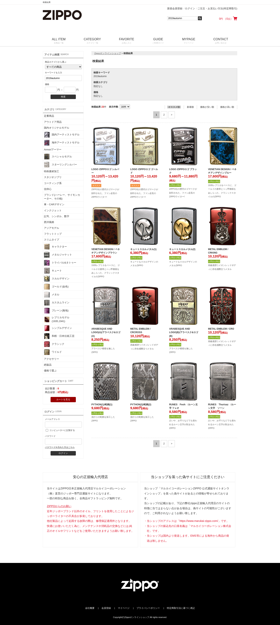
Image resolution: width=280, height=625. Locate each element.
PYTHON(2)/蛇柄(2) (140, 404)
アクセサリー (51, 358)
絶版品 (48, 364)
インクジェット (53, 210)
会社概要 (89, 608)
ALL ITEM (59, 41)
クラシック (54, 344)
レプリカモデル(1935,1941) (56, 319)
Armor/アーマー (52, 149)
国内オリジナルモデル (56, 127)
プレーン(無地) (56, 310)
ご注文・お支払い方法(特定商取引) (217, 8)
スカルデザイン (56, 279)
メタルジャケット (58, 255)
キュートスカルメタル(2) (182, 249)
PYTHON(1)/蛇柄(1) (101, 404)
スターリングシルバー (60, 164)
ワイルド (53, 352)
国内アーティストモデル (62, 135)
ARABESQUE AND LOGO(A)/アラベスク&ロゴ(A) (105, 332)
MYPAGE (188, 41)
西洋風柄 (49, 222)
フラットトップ (53, 233)
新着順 (190, 107)
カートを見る (63, 399)
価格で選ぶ (50, 370)
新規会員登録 (174, 8)
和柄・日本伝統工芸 (59, 336)
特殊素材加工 (51, 171)
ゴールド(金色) (56, 287)
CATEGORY (92, 41)
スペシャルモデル (58, 156)
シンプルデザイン (58, 328)
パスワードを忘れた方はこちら (59, 447)
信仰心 (48, 189)
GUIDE (158, 41)
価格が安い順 (207, 107)
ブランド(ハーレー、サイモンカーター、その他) (62, 196)
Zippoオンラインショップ (107, 53)
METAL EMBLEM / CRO (221, 328)
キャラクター (55, 247)
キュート (53, 271)
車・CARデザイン (54, 204)
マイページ (124, 608)
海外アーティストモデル (62, 143)
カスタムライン (56, 302)
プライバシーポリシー (148, 608)
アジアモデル (51, 227)
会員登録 (106, 608)
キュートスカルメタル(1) (143, 249)
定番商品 (49, 115)
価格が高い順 (227, 107)
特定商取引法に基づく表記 (181, 608)
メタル (51, 295)
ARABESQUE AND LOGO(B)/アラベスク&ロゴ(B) (183, 332)
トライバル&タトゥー (60, 263)
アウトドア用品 (53, 121)
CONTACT (220, 41)
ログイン (190, 8)
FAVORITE (126, 41)
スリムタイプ (51, 239)
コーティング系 (53, 183)
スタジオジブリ (53, 177)
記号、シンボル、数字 (56, 216)
